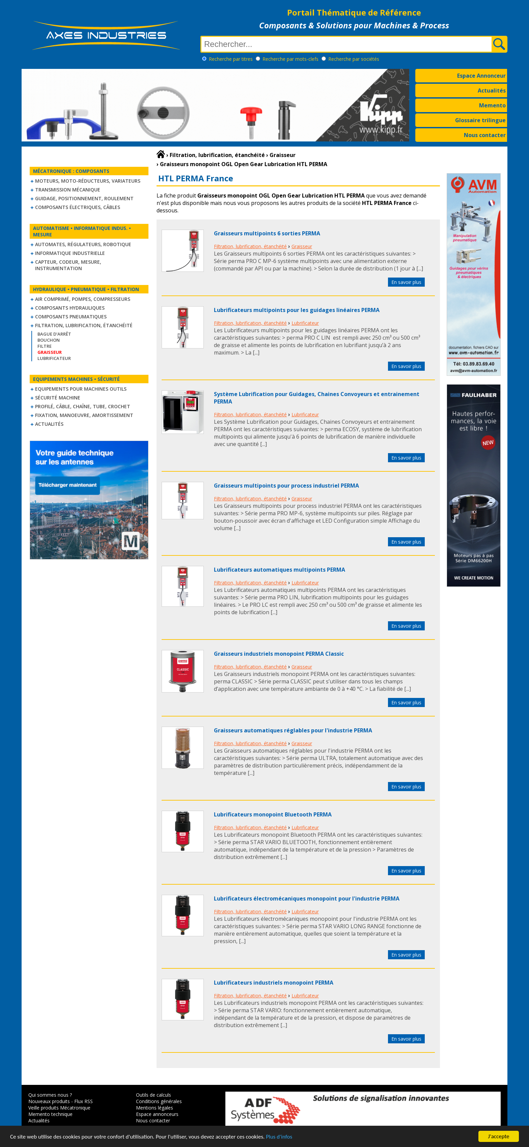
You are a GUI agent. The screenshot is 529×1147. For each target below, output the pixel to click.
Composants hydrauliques (70, 308)
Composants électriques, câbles (77, 207)
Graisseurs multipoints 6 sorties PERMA (267, 233)
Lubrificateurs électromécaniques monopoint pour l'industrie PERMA (306, 898)
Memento (492, 105)
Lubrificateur (54, 358)
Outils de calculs (153, 1095)
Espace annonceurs (157, 1114)
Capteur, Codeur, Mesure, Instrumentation (68, 265)
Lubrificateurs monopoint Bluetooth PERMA (273, 814)
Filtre (44, 346)
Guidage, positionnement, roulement (84, 198)
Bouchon (48, 340)
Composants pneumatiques (71, 316)
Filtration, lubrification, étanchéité (84, 325)
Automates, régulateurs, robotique (83, 244)
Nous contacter (485, 135)
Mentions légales (154, 1107)
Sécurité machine (57, 397)
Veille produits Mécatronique (59, 1107)
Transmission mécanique (67, 189)
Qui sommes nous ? (50, 1095)
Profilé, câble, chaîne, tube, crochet (82, 406)
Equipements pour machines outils (81, 389)
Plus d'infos (279, 1138)
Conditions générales (159, 1101)
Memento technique (50, 1114)
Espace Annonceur (481, 75)
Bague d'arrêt (54, 334)
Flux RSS (83, 1101)
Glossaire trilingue (480, 120)
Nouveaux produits (49, 1101)
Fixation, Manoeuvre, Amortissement (84, 415)
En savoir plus (406, 282)
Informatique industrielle (70, 253)
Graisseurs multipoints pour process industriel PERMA (286, 485)
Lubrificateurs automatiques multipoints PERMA (279, 569)
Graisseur (301, 246)
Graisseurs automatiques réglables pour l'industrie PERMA (293, 730)
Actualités (492, 90)
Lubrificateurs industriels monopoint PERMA (273, 982)
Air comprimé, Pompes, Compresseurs (82, 299)
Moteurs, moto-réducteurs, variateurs (87, 181)
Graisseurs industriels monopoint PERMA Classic (279, 653)
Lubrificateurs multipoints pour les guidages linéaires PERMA (297, 310)
